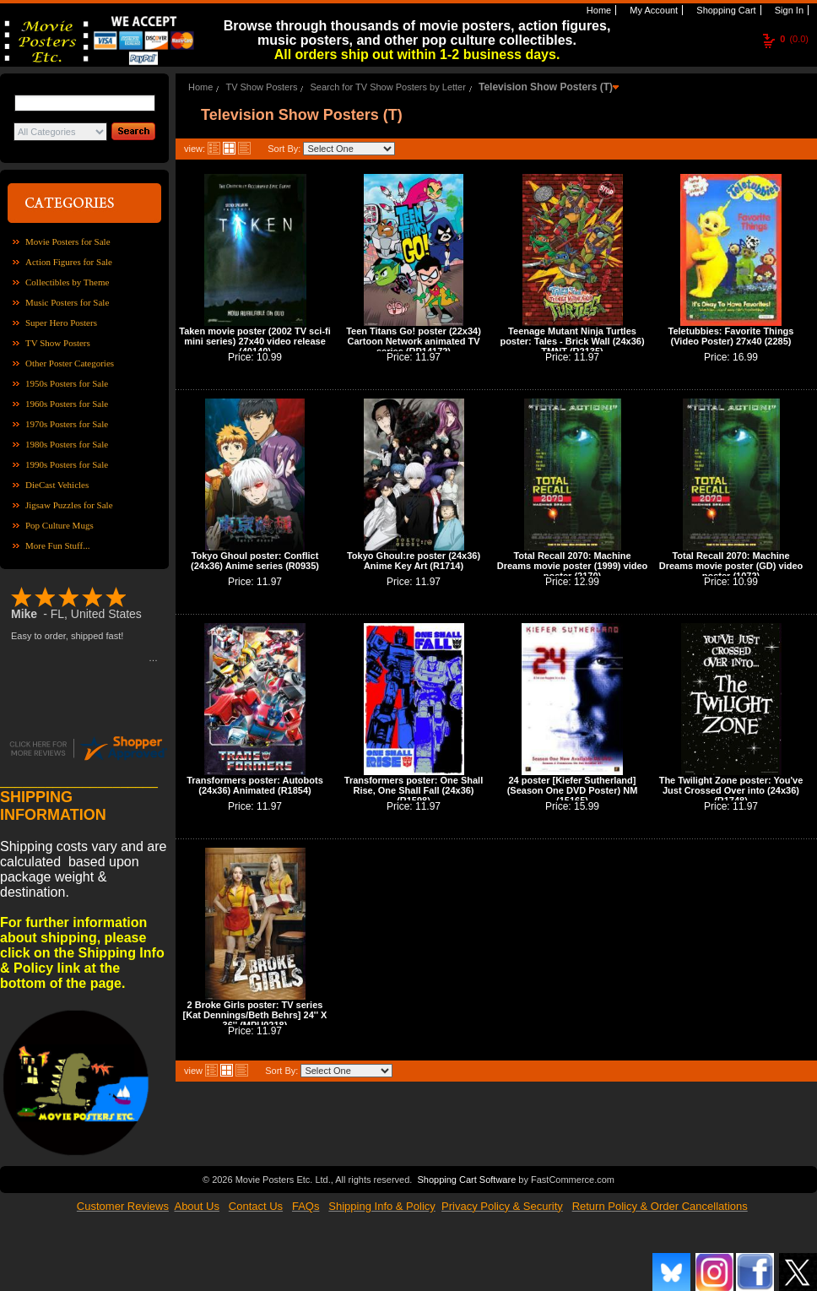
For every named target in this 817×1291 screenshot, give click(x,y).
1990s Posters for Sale (66, 464)
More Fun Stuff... (57, 545)
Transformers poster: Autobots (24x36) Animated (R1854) (255, 785)
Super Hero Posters (61, 322)
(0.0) (794, 39)
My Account (652, 10)
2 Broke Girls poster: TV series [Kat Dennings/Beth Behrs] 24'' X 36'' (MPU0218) (255, 1015)
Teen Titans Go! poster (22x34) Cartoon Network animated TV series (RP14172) (413, 341)
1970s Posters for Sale (66, 424)
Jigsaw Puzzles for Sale (69, 505)
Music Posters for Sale (67, 302)
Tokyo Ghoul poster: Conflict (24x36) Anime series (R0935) (255, 561)
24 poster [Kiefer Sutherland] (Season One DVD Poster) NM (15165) (572, 790)
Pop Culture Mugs (59, 525)
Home (597, 10)
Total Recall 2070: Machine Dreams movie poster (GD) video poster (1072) (731, 566)
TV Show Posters (57, 343)
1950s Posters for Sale (66, 383)
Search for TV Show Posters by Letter (387, 87)
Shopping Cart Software (466, 1178)
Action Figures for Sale (68, 262)
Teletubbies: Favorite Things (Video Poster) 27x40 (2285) (731, 336)
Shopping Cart (724, 10)
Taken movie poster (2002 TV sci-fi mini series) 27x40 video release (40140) (255, 341)
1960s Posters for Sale (66, 404)
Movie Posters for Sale (68, 241)
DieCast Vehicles (57, 485)
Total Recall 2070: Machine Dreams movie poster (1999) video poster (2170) (572, 566)
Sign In (787, 10)
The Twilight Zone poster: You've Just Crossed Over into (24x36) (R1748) (731, 790)
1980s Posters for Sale (66, 444)
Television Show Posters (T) (546, 87)
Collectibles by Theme (67, 282)
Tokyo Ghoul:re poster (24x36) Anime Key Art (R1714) (413, 561)
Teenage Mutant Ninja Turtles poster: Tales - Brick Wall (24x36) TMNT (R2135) (572, 341)
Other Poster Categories (69, 363)
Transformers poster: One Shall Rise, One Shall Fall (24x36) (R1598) (413, 790)
